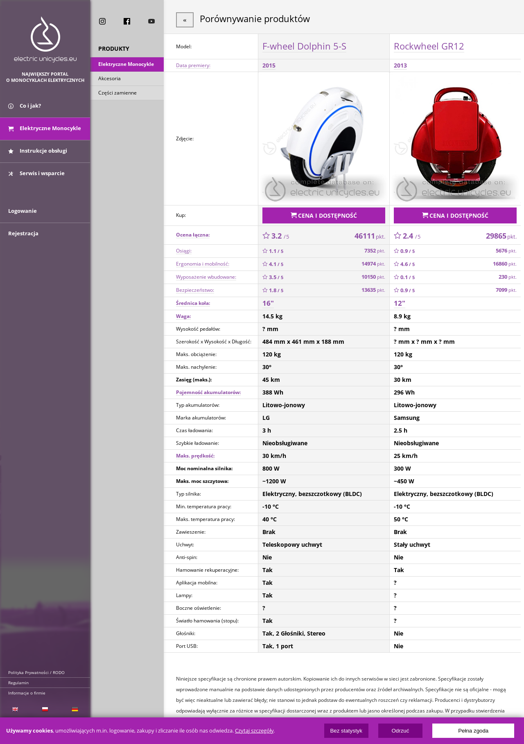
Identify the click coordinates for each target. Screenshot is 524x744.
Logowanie (22, 219)
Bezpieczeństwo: (195, 287)
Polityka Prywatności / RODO (36, 672)
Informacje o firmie (26, 693)
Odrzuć (400, 731)
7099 (506, 287)
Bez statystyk (346, 731)
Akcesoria (109, 79)
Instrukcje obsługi (37, 154)
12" (399, 300)
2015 (269, 64)
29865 (501, 233)
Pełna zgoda (473, 731)
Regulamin (18, 682)
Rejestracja (23, 242)
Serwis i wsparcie (36, 177)
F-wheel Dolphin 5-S (304, 44)
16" (268, 300)
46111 (370, 233)
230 (508, 274)
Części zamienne (117, 93)
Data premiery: (193, 64)
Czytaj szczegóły (254, 730)
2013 (400, 64)
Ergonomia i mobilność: (202, 261)
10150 (373, 274)
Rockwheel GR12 (429, 44)
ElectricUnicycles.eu (45, 39)
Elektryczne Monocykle (126, 64)
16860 (505, 260)
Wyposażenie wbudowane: (206, 274)
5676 (506, 247)
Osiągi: (184, 248)
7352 (374, 247)
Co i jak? (24, 109)
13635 (373, 287)
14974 (373, 260)
